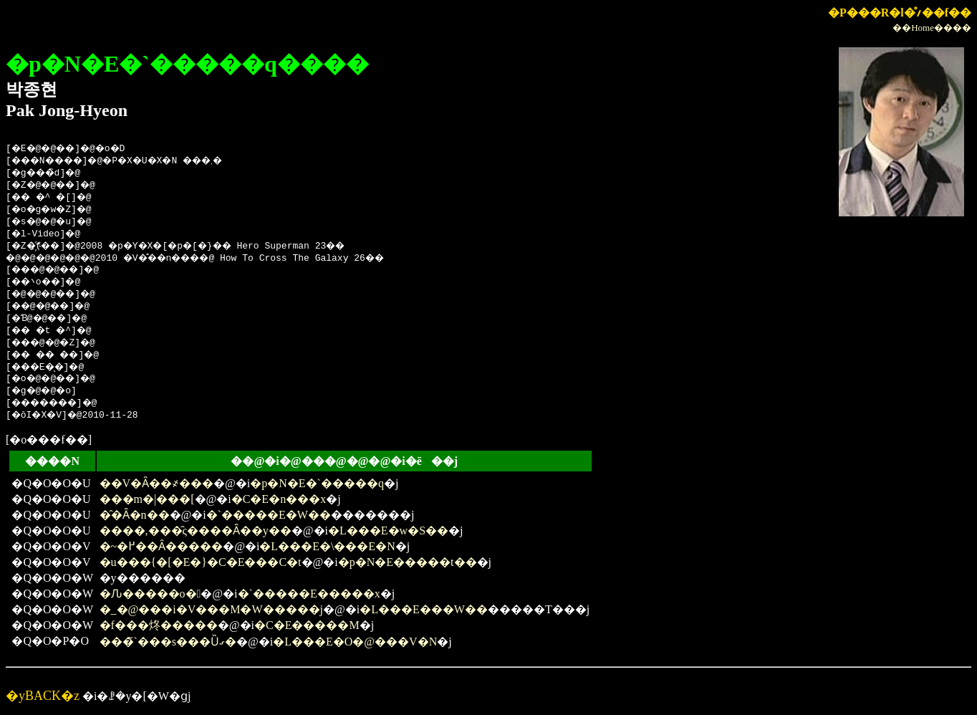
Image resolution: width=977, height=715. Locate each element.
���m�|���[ (147, 499)
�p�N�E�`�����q (317, 483)
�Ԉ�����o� (150, 593)
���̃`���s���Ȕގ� (168, 641)
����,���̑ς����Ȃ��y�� (196, 530)
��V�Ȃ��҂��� (157, 483)
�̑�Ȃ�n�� (135, 515)
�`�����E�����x (309, 593)
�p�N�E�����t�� (407, 562)
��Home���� (931, 27)
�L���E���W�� (424, 609)
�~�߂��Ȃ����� (161, 546)
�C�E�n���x (278, 499)
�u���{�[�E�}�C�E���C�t (201, 562)
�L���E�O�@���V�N (355, 641)
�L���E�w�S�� (388, 530)
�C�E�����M (307, 625)
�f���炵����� (159, 625)
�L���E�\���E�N (327, 546)
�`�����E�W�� (268, 515)
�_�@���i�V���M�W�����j (212, 609)
